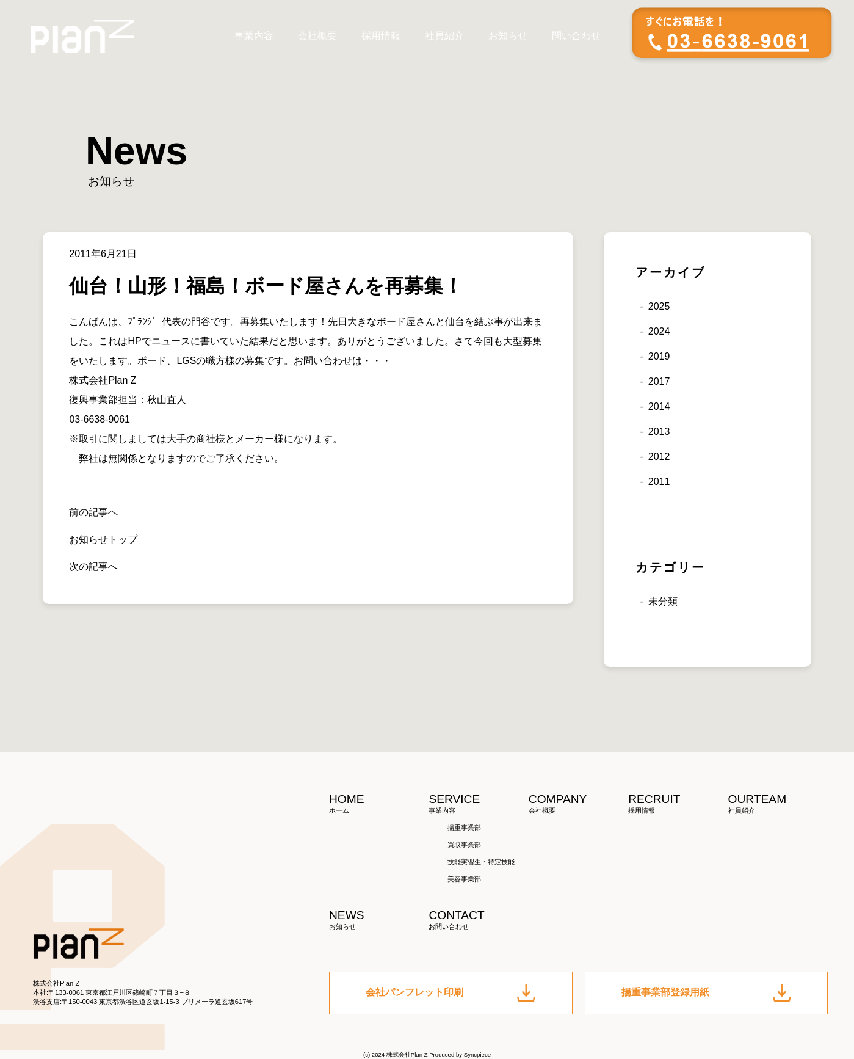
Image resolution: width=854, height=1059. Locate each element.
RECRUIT (678, 804)
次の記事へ (93, 566)
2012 (659, 456)
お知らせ (507, 36)
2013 (659, 431)
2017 (659, 381)
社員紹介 (444, 36)
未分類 (663, 601)
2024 (659, 331)
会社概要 (317, 36)
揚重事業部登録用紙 (706, 993)
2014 (659, 406)
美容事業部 (464, 878)
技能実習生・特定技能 (481, 861)
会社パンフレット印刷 (450, 993)
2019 (659, 356)
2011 (659, 481)
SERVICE (478, 804)
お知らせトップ (103, 539)
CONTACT (478, 920)
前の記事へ (93, 512)
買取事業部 (464, 844)
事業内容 (253, 36)
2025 (659, 306)
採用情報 (380, 36)
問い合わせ (576, 36)
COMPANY (578, 804)
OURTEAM (778, 804)
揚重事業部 (464, 827)
